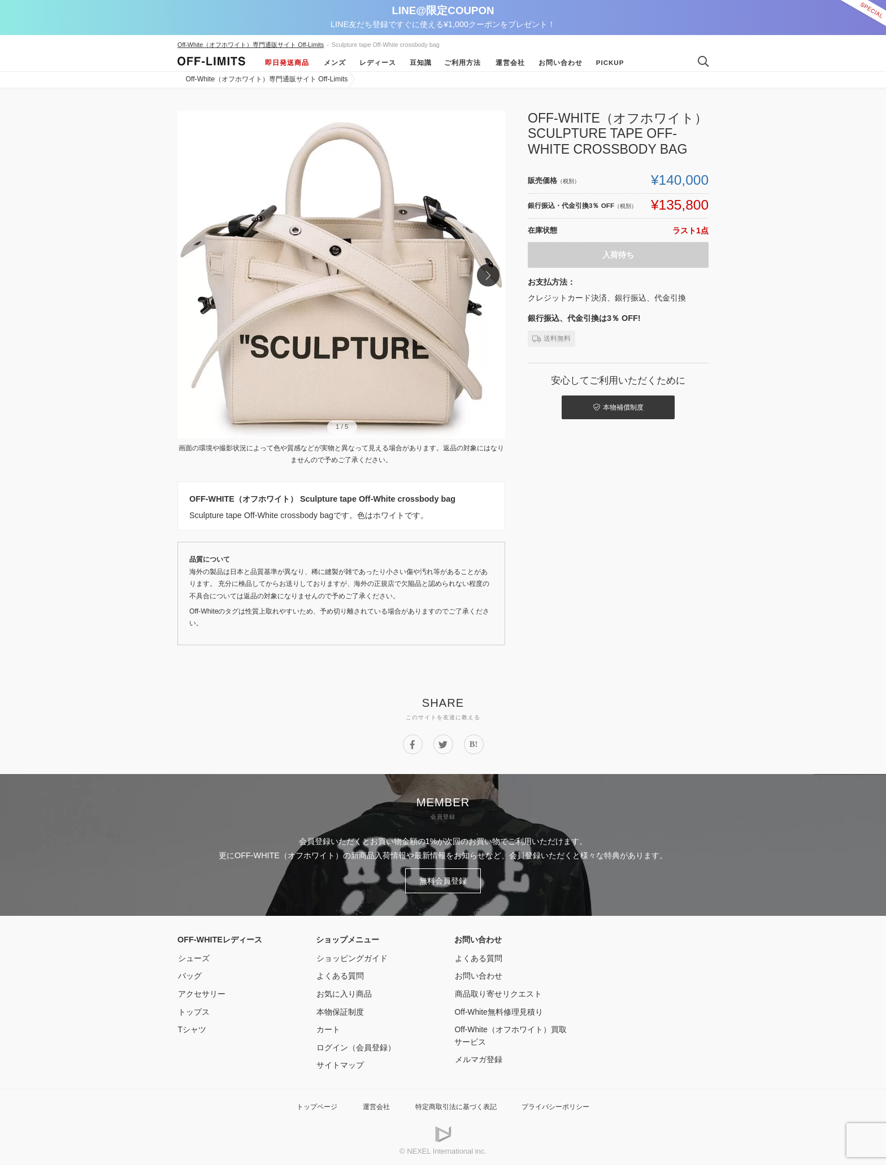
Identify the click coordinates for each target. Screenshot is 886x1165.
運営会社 (509, 62)
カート (328, 1028)
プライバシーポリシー (561, 1105)
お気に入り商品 (343, 992)
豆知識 (420, 62)
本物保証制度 (339, 1010)
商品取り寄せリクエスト (497, 992)
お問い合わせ (559, 62)
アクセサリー (201, 992)
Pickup (609, 62)
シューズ (193, 957)
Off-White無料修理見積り (499, 1010)
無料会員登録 (443, 880)
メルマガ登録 (478, 1058)
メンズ (334, 62)
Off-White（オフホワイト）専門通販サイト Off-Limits (250, 44)
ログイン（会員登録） (355, 1046)
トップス (193, 1010)
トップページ (310, 1105)
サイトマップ (339, 1063)
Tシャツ (191, 1028)
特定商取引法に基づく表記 (455, 1105)
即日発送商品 (287, 62)
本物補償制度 (618, 407)
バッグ (189, 974)
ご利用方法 (462, 62)
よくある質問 (339, 974)
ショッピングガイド (351, 957)
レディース (376, 62)
